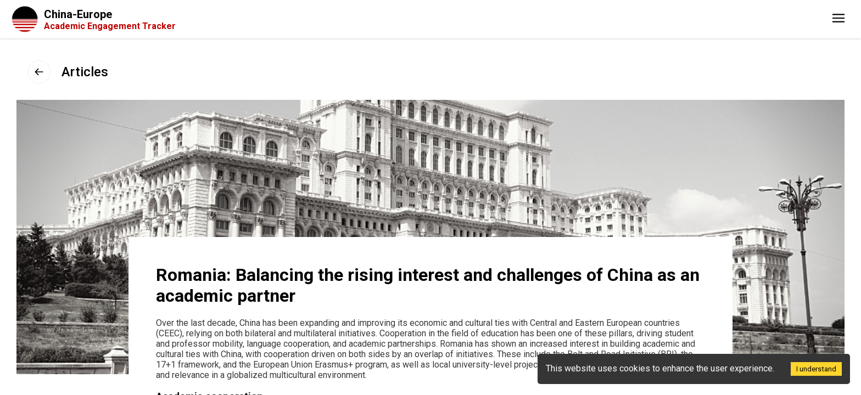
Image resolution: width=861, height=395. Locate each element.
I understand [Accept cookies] (816, 369)
